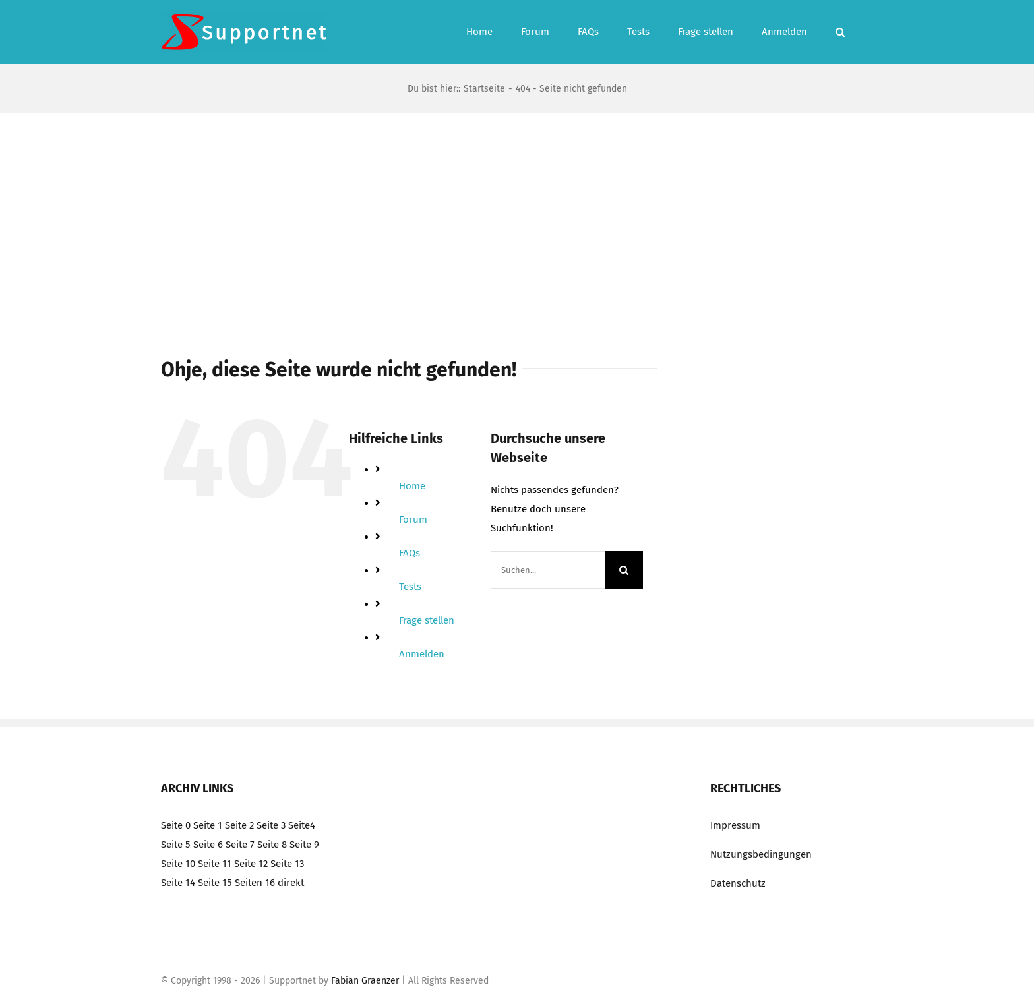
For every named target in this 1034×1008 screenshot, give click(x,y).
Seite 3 (271, 825)
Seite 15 (215, 883)
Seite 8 (272, 844)
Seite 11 (214, 864)
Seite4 (301, 825)
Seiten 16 (255, 883)
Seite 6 (208, 844)
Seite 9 (304, 844)
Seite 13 (287, 864)
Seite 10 (178, 864)
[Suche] (624, 570)
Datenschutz (738, 883)
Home (412, 486)
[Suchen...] (548, 570)
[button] (840, 32)
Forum (413, 519)
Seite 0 (176, 825)
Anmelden (421, 654)
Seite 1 (207, 825)
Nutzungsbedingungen (761, 854)
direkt (291, 883)
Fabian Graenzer (365, 980)
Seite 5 (176, 844)
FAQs (409, 553)
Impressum (735, 825)
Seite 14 (178, 883)
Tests (410, 587)
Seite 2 (239, 825)
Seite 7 (240, 844)
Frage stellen (426, 620)
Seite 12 (251, 864)
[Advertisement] (517, 212)
